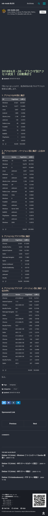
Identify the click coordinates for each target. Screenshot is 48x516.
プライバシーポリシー (7, 505)
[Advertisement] (24, 43)
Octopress (13, 385)
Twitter (5, 508)
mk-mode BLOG (8, 3)
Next (35, 424)
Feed (22, 508)
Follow (43, 12)
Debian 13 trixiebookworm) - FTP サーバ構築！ (21, 477)
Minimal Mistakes (30, 511)
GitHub (14, 508)
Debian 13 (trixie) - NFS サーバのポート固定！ (20, 463)
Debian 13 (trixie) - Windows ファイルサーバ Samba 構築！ (23, 456)
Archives (30, 3)
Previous (12, 424)
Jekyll (22, 511)
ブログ (15, 389)
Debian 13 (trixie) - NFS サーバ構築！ (17, 471)
